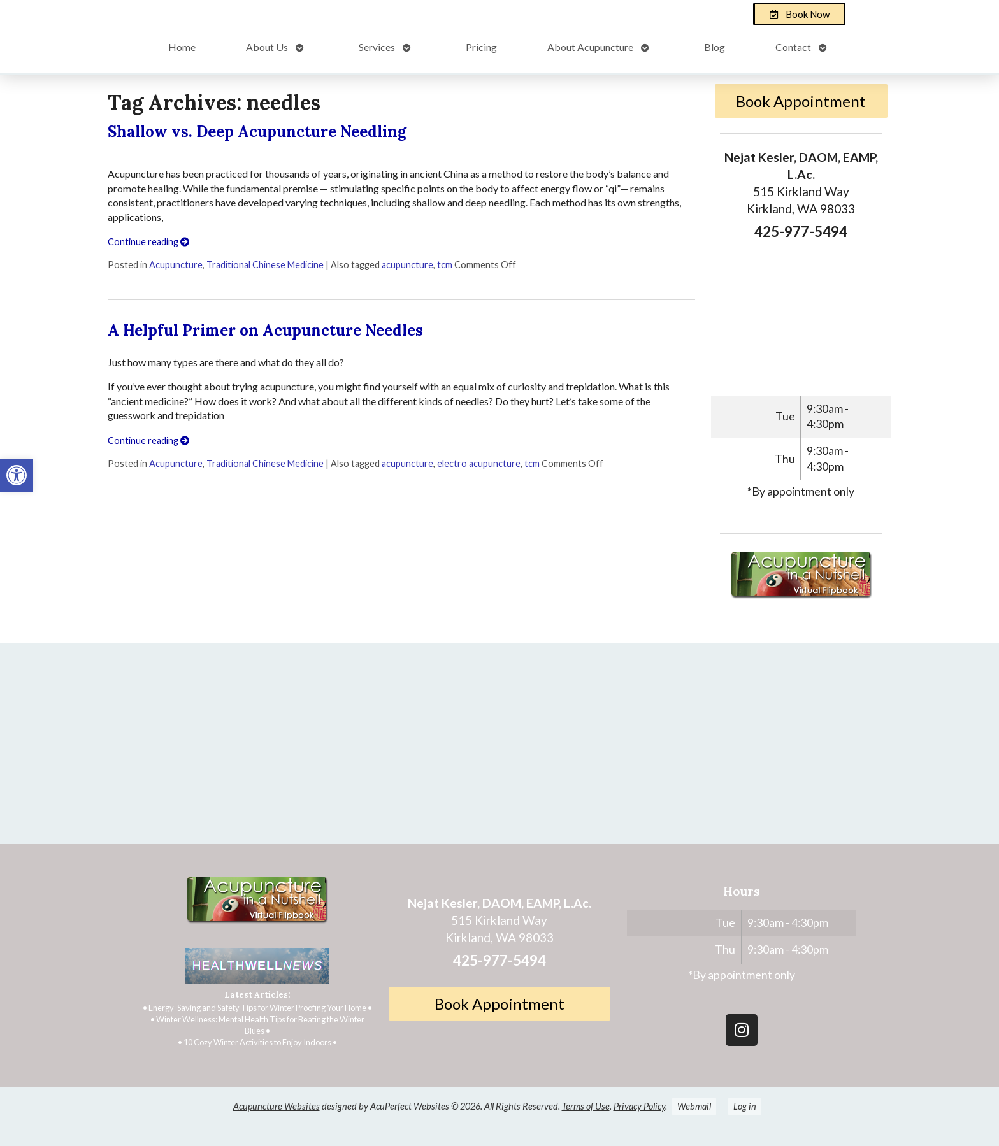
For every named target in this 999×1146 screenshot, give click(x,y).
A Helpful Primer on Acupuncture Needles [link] (265, 330)
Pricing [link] (481, 47)
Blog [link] (714, 47)
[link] (16, 475)
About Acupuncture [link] (590, 47)
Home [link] (182, 47)
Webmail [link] (694, 1106)
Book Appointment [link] (801, 101)
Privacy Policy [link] (639, 1106)
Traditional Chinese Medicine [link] (265, 264)
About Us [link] (267, 47)
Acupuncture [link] (176, 264)
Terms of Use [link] (586, 1106)
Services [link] (377, 47)
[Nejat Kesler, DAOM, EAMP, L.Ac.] (499, 748)
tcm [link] (444, 264)
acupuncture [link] (407, 264)
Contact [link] (793, 47)
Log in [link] (744, 1106)
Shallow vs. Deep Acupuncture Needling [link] (257, 131)
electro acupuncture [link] (479, 463)
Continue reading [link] (148, 241)
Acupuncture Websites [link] (276, 1106)
